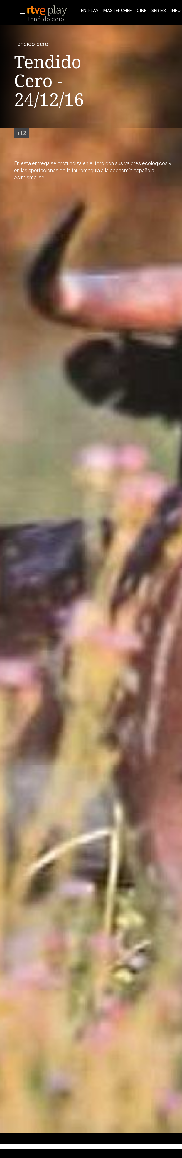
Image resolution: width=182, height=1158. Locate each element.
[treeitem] (90, 11)
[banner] (53, 10)
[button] (20, 11)
